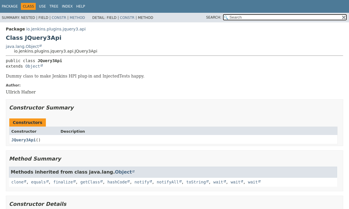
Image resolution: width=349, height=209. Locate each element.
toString (196, 182)
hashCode (117, 182)
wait (218, 182)
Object (32, 66)
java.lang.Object (22, 46)
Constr (59, 18)
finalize (63, 182)
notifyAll (168, 182)
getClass (90, 182)
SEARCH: (214, 17)
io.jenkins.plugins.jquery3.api (56, 29)
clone (17, 182)
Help (80, 6)
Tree (53, 6)
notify (141, 182)
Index (67, 6)
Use (42, 6)
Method (77, 18)
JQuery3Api (23, 140)
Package (10, 6)
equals (38, 182)
